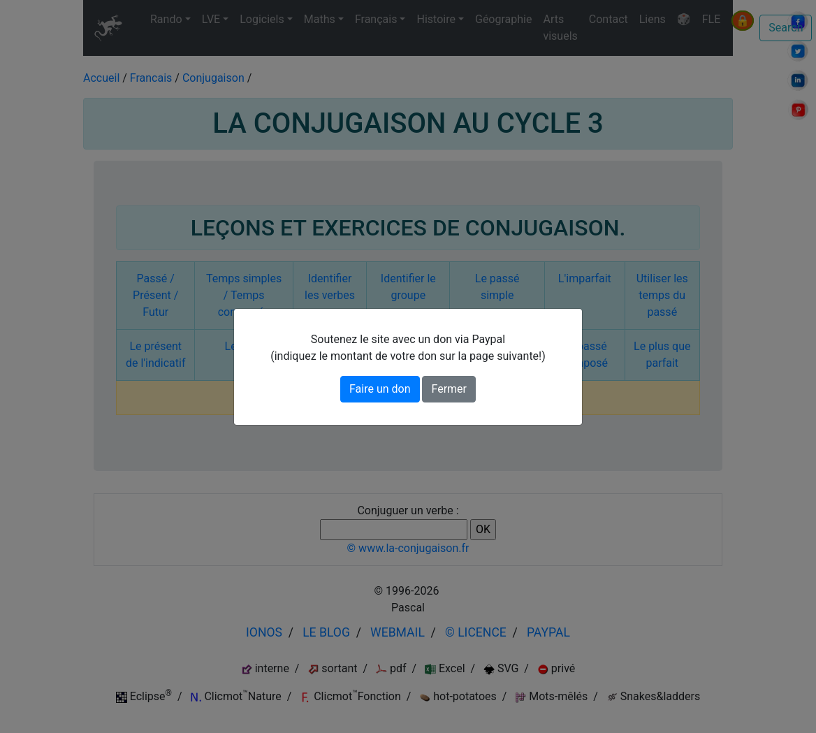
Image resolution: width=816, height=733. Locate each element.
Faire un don (380, 388)
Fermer (449, 388)
